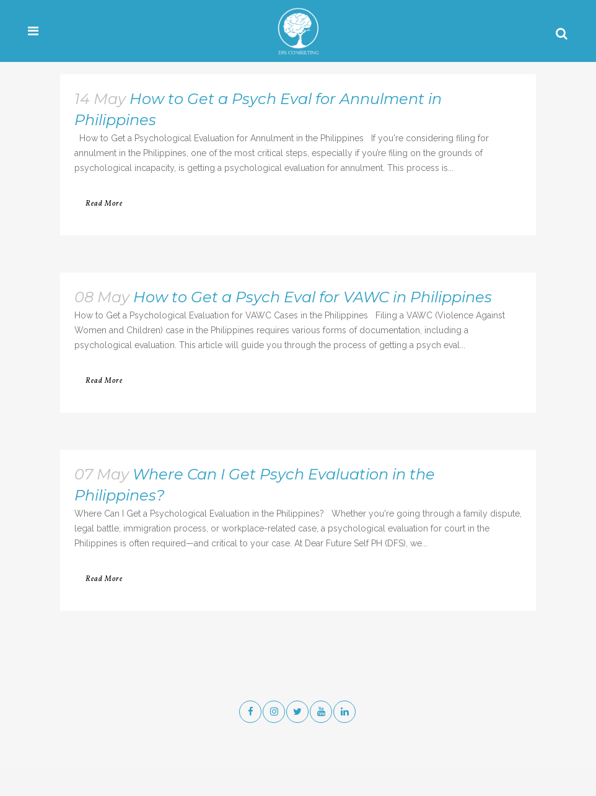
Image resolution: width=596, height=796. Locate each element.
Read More (104, 204)
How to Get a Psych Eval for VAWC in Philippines (312, 297)
